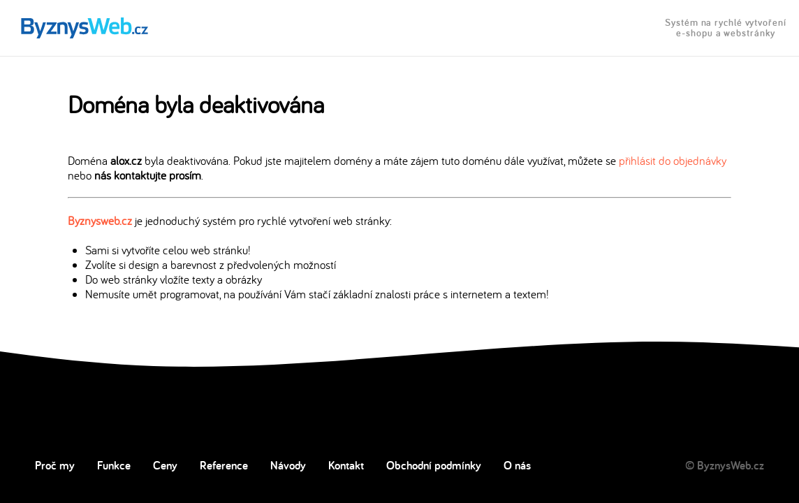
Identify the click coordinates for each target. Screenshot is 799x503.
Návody (288, 465)
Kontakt (346, 465)
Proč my (55, 465)
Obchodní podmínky (433, 465)
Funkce (114, 465)
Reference (224, 465)
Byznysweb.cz (100, 220)
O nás (517, 465)
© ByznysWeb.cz (724, 465)
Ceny (165, 465)
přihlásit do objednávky (672, 160)
